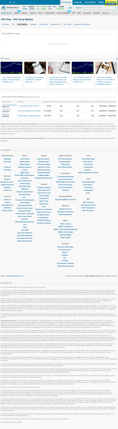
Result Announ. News (25, 208)
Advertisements (7, 205)
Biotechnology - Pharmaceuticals (29, 116)
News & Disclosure (44, 212)
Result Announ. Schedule (24, 213)
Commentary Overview (65, 176)
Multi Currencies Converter (88, 172)
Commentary (88, 167)
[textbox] (100, 8)
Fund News (88, 187)
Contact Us (7, 190)
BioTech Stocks (25, 194)
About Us (7, 199)
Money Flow (43, 204)
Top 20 (24, 170)
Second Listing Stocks (24, 192)
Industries (24, 178)
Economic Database (24, 235)
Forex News (88, 164)
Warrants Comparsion (65, 212)
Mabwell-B (5, 115)
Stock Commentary (65, 179)
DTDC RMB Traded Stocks (24, 175)
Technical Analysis (44, 164)
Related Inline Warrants (43, 178)
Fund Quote (88, 185)
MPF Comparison (88, 208)
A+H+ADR (24, 230)
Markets (88, 170)
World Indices (25, 162)
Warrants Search (65, 209)
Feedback (7, 187)
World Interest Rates (24, 241)
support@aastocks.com (14, 276)
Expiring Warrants (65, 214)
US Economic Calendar (65, 263)
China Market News (65, 167)
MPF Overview (88, 202)
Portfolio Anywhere (44, 223)
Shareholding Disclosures (24, 222)
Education (7, 170)
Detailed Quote (43, 162)
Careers (7, 202)
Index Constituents (25, 181)
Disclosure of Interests (44, 209)
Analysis (65, 255)
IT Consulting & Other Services (28, 106)
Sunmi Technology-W (9, 105)
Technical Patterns (44, 220)
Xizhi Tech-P (6, 110)
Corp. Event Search (25, 216)
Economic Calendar (25, 233)
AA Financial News (65, 159)
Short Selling (24, 203)
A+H (24, 224)
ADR (24, 227)
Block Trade (43, 201)
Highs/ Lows (24, 172)
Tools (88, 193)
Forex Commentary (65, 187)
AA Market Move (44, 215)
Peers (44, 206)
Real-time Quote (44, 159)
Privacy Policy (7, 210)
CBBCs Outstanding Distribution (65, 229)
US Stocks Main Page (65, 247)
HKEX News (65, 164)
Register (7, 179)
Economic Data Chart (25, 238)
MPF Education (88, 210)
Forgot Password (7, 185)
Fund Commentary (65, 185)
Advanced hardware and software (29, 111)
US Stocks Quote (65, 250)
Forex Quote (88, 162)
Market (65, 252)
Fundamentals (44, 217)
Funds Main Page (88, 182)
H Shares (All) (25, 183)
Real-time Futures (24, 167)
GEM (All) (24, 189)
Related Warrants (44, 172)
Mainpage (7, 159)
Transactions (44, 198)
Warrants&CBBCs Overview (65, 199)
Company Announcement (24, 200)
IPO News (5, 59)
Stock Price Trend (43, 193)
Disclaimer (7, 208)
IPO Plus (25, 219)
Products (7, 167)
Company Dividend (25, 205)
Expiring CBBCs (65, 235)
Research (65, 190)
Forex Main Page (88, 159)
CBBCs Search (65, 224)
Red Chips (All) (24, 186)
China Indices (25, 164)
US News (65, 260)
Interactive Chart (44, 167)
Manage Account (7, 182)
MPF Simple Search (88, 205)
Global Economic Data (65, 266)
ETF (25, 197)
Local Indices (25, 159)
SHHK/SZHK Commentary (65, 182)
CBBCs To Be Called (65, 232)
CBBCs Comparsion (65, 226)
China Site (7, 162)
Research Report (24, 211)
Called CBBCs (65, 237)
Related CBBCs (44, 175)
